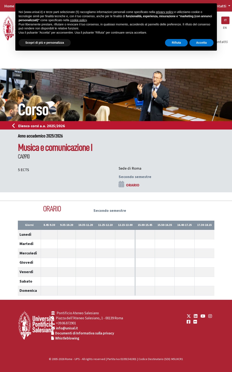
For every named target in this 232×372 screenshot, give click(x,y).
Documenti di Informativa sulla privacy (84, 333)
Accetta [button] (201, 42)
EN (225, 28)
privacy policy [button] (164, 12)
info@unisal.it (67, 328)
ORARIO (132, 185)
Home (9, 6)
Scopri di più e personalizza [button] (44, 42)
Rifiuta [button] (176, 42)
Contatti (220, 42)
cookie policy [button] (78, 20)
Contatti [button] (219, 6)
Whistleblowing (67, 338)
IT (225, 20)
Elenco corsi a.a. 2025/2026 (40, 126)
